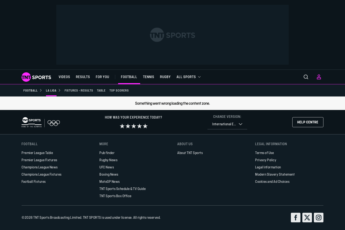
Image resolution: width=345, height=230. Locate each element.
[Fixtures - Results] (79, 90)
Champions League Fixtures (42, 174)
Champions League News (40, 167)
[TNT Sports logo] (36, 77)
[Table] (101, 90)
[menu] (305, 77)
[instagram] (318, 217)
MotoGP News (109, 181)
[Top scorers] (119, 90)
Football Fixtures (34, 181)
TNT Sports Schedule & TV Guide (122, 189)
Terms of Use (264, 153)
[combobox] (227, 124)
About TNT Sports (190, 153)
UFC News (106, 167)
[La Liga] (53, 90)
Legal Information (268, 167)
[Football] (33, 90)
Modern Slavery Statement (275, 174)
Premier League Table (37, 153)
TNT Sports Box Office (115, 196)
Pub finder (107, 153)
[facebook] (295, 217)
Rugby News (108, 160)
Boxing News (108, 174)
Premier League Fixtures (39, 160)
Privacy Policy (265, 160)
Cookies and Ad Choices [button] (272, 181)
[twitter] (307, 217)
